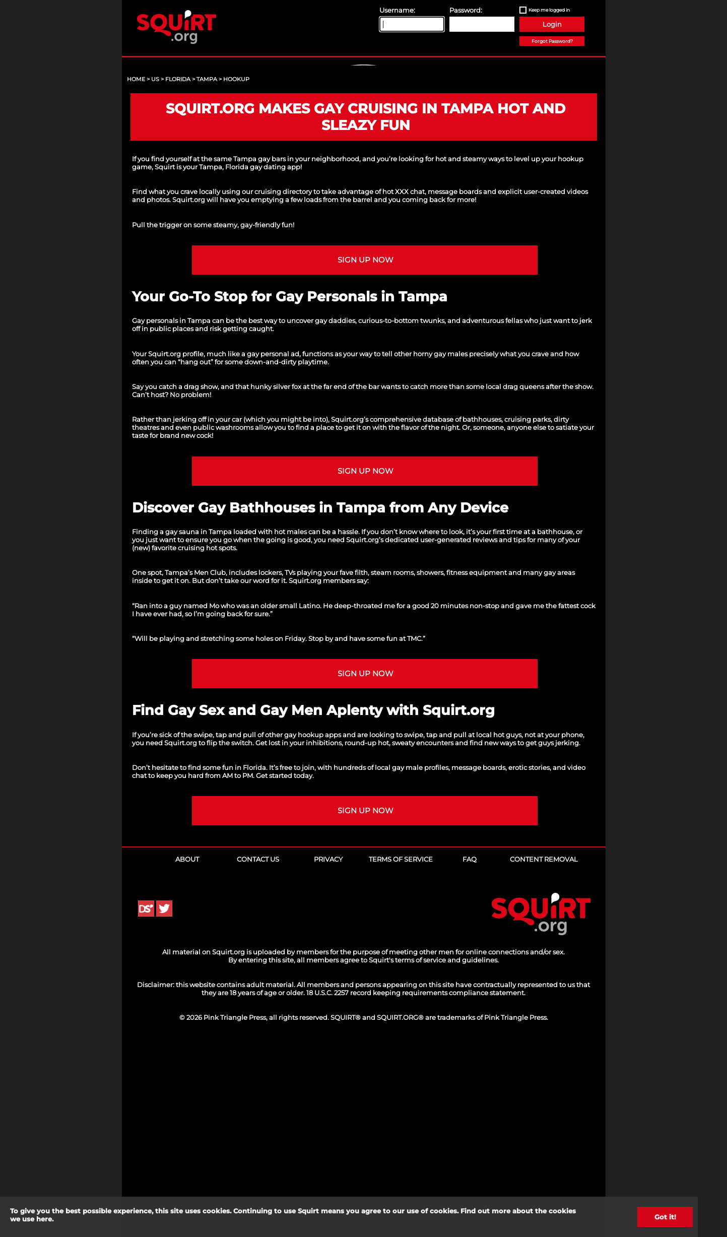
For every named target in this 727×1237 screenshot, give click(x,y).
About (187, 1053)
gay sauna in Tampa (198, 725)
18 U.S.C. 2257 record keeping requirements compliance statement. (415, 1186)
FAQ (469, 1053)
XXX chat (410, 385)
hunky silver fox (275, 580)
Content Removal (544, 1053)
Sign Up (364, 151)
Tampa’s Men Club (195, 766)
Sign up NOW (365, 453)
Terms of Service (401, 1053)
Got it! (665, 1217)
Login (552, 24)
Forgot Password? (552, 41)
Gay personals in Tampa (171, 514)
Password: (465, 10)
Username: (397, 10)
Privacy (328, 1053)
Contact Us (258, 1053)
